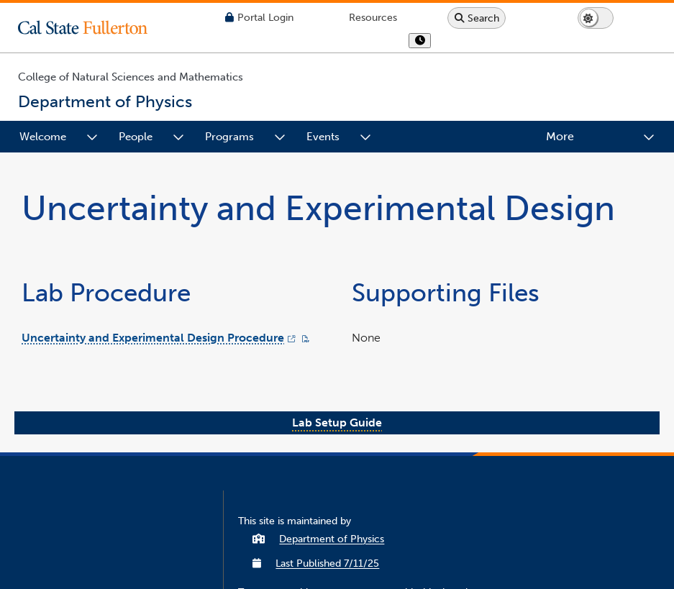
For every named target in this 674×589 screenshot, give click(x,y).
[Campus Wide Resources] (373, 17)
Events (323, 136)
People (135, 136)
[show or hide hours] (420, 40)
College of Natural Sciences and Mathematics (130, 76)
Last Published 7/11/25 (327, 563)
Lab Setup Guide (337, 422)
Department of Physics (331, 539)
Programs (229, 136)
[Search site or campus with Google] (476, 18)
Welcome (42, 136)
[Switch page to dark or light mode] (596, 18)
